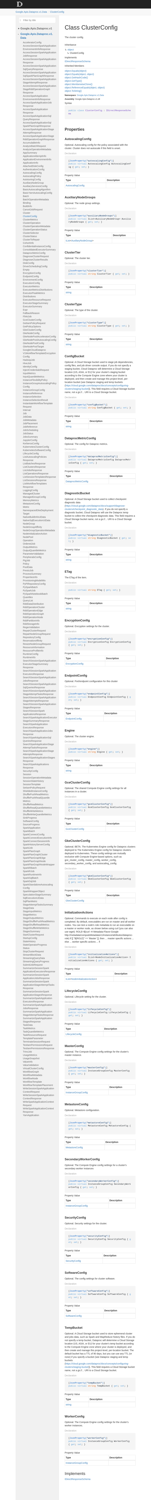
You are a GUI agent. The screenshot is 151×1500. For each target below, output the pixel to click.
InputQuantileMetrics (33, 376)
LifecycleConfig (31, 453)
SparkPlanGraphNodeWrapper (39, 864)
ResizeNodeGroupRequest (37, 644)
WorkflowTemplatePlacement (38, 1085)
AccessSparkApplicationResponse (35, 111)
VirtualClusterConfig (33, 1068)
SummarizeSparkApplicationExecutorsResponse (37, 1000)
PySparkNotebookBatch (35, 594)
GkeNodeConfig (31, 333)
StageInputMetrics (32, 911)
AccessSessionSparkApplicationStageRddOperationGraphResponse (39, 89)
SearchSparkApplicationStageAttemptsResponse (38, 753)
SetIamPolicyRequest (34, 787)
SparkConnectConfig (33, 834)
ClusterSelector (31, 233)
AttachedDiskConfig (33, 166)
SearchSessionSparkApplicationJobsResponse (39, 679)
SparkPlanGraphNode (34, 861)
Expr (25, 309)
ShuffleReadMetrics (33, 804)
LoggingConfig (30, 490)
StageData (28, 908)
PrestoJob (28, 570)
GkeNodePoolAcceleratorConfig (39, 336)
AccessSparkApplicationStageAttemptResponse (38, 131)
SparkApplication (31, 827)
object (71, 49)
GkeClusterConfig (32, 330)
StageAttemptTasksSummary (38, 904)
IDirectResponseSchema (78, 61)
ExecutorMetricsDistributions (37, 289)
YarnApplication (31, 1115)
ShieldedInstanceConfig (35, 791)
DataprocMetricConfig (34, 253)
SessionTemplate (32, 784)
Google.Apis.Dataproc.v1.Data (31, 12)
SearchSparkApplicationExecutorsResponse (35, 726)
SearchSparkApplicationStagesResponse (39, 759)
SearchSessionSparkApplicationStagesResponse (39, 706)
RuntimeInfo (29, 657)
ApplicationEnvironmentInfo (37, 159)
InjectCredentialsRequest (36, 370)
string (68, 292)
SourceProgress (31, 824)
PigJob (26, 560)
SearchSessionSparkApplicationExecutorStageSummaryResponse (39, 664)
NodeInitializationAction (35, 533)
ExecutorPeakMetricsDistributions (34, 295)
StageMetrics (30, 914)
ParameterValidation (33, 553)
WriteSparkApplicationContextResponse (38, 1110)
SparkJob (28, 847)
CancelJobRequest (33, 209)
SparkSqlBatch (30, 878)
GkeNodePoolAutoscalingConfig (39, 340)
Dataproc (92, 95)
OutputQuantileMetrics (34, 550)
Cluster (26, 213)
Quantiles (28, 597)
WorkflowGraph (31, 1071)
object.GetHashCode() (76, 77)
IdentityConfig (30, 366)
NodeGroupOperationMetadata (39, 530)
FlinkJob (27, 316)
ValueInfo (28, 1061)
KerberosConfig (31, 443)
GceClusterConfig (32, 319)
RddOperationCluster (34, 607)
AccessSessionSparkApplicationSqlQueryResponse (39, 67)
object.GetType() (73, 81)
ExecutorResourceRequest (37, 299)
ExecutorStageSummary (35, 303)
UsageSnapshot (31, 1058)
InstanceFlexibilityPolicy (35, 380)
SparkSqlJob (29, 881)
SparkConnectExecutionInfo (37, 837)
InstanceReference (33, 393)
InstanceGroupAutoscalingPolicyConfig (40, 385)
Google (80, 95)
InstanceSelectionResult (35, 400)
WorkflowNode (30, 1078)
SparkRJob (28, 871)
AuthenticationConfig (33, 169)
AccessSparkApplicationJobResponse (37, 104)
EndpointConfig (31, 276)
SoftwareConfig (31, 821)
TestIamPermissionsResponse (38, 1048)
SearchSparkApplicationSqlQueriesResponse (37, 739)
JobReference (30, 426)
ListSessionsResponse (35, 480)
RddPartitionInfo (31, 620)
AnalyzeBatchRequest (34, 146)
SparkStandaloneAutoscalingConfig (38, 886)
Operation (28, 540)
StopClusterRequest (33, 951)
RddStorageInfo (31, 624)
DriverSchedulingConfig (35, 266)
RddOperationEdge (33, 610)
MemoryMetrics (31, 500)
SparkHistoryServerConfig (36, 844)
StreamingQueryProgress (36, 961)
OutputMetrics (30, 547)
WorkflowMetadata (32, 1075)
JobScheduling (30, 430)
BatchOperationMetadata (36, 199)
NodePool (28, 537)
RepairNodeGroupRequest (37, 634)
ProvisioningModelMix (34, 580)
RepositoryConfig (32, 637)
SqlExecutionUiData (33, 898)
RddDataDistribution (33, 604)
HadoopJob (29, 360)
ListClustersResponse (34, 467)
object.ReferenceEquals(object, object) (85, 87)
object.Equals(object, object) (79, 74)
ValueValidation (31, 1065)
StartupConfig (30, 938)
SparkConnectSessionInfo (36, 841)
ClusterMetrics (30, 219)
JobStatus (28, 433)
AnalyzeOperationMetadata (37, 149)
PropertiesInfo (30, 577)
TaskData (28, 1025)
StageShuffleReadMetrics (36, 924)
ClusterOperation (32, 223)
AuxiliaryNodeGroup (33, 182)
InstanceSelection (32, 396)
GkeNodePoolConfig (33, 343)
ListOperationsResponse (35, 473)
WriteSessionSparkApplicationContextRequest (38, 1090)
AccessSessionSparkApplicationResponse (39, 61)
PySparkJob (29, 590)
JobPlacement (30, 423)
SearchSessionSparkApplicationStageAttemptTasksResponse (39, 692)
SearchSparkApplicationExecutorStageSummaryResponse (40, 719)
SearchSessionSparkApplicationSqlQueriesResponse (39, 686)
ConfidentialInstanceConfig (37, 246)
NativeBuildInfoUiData (34, 517)
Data (102, 95)
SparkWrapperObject (34, 891)
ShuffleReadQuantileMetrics (37, 807)
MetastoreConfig (31, 503)
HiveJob (27, 363)
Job (25, 413)
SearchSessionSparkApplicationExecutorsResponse (39, 672)
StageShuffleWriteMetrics (36, 928)
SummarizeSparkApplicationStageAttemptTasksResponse (38, 1013)
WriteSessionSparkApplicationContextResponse (38, 1097)
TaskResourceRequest (34, 1035)
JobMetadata (29, 420)
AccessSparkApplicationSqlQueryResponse (37, 118)
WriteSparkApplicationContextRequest (38, 1103)
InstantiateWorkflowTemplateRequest (38, 405)
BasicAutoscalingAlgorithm (37, 189)
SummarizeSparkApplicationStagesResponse (37, 1020)
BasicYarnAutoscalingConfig (37, 192)
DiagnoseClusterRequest (36, 256)
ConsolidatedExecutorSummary (39, 249)
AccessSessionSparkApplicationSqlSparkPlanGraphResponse (39, 74)
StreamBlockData (32, 954)
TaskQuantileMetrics (33, 1031)
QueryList (28, 600)
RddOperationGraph (33, 614)
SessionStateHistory (33, 781)
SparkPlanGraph (31, 851)
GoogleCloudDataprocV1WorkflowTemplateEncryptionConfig (39, 353)
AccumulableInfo (31, 142)
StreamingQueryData (34, 958)
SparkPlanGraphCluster (35, 854)
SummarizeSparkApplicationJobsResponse (37, 1007)
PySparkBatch (30, 587)
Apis (86, 95)
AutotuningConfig (32, 179)
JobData (27, 416)
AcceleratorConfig (32, 42)
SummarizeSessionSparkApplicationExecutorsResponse (39, 970)
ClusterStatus (30, 236)
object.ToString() (73, 91)
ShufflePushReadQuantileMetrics (36, 799)
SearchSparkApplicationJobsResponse (38, 733)
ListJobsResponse (32, 470)
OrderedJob (29, 543)
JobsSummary (30, 436)
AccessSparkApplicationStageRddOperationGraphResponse (38, 138)
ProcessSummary (32, 573)
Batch (26, 196)
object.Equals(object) (76, 71)
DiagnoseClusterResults (35, 259)
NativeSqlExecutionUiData (36, 520)
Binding (27, 203)
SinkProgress (30, 817)
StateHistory (29, 941)
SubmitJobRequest (33, 964)
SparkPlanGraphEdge (34, 858)
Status (26, 948)
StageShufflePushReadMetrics (39, 921)
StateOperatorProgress (35, 944)
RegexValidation (31, 627)
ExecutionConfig (31, 283)
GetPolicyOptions (32, 326)
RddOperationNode (33, 617)
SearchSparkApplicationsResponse (36, 766)
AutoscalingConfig (32, 172)
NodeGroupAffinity (32, 527)
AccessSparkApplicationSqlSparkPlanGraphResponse (37, 124)
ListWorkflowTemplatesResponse (35, 485)
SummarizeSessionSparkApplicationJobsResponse (36, 976)
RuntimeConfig (30, 654)
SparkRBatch (30, 868)
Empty (26, 269)
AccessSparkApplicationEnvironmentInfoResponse (36, 98)
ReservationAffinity (32, 640)
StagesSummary (31, 931)
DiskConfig (28, 263)
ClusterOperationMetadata (36, 226)
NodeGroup (29, 523)
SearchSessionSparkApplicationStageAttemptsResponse (39, 699)
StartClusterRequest (33, 934)
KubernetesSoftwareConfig (37, 450)
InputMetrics (29, 373)
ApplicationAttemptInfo (34, 156)
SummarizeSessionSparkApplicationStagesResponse (37, 993)
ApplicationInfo (30, 162)
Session (27, 774)
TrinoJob (27, 1051)
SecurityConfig (30, 771)
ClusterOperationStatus (35, 229)
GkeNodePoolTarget (33, 346)
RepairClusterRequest (34, 630)
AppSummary (30, 152)
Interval (27, 410)
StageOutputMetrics (33, 918)
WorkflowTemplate (32, 1081)
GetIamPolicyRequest (34, 323)
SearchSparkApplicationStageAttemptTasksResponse (38, 746)
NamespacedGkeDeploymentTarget (38, 512)
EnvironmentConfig (33, 279)
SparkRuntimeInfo (32, 874)
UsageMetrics (30, 1055)
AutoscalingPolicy (32, 176)
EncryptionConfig (32, 273)
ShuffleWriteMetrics (33, 811)
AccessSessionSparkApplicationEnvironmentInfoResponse (39, 47)
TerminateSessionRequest (36, 1041)
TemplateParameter (33, 1038)
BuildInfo (27, 206)
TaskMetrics (29, 1028)
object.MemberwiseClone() (79, 84)
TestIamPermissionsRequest (37, 1045)
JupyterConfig (30, 440)
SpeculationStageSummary (37, 894)
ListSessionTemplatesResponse (39, 477)
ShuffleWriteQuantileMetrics (37, 814)
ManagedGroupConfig (34, 497)
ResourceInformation (34, 647)
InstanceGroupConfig (34, 390)
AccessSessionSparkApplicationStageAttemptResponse (39, 81)
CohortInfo (28, 243)
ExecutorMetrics (31, 286)
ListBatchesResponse (34, 463)
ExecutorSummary (32, 306)
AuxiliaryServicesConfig (35, 186)
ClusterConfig (57, 12)
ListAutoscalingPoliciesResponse (35, 458)
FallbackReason (31, 313)
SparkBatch (29, 831)
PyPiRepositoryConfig (34, 583)
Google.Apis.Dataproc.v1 (36, 28)
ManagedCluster (31, 493)
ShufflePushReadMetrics (36, 794)
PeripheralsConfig (32, 557)
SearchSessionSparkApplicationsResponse (34, 712)
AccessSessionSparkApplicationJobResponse (39, 54)
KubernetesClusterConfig (36, 446)
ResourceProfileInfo (33, 650)
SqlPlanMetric (30, 901)
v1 (98, 95)
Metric (26, 507)
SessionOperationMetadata (37, 777)
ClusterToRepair (31, 239)
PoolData (28, 567)
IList (68, 240)
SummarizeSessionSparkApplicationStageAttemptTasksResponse (38, 985)
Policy (26, 563)
